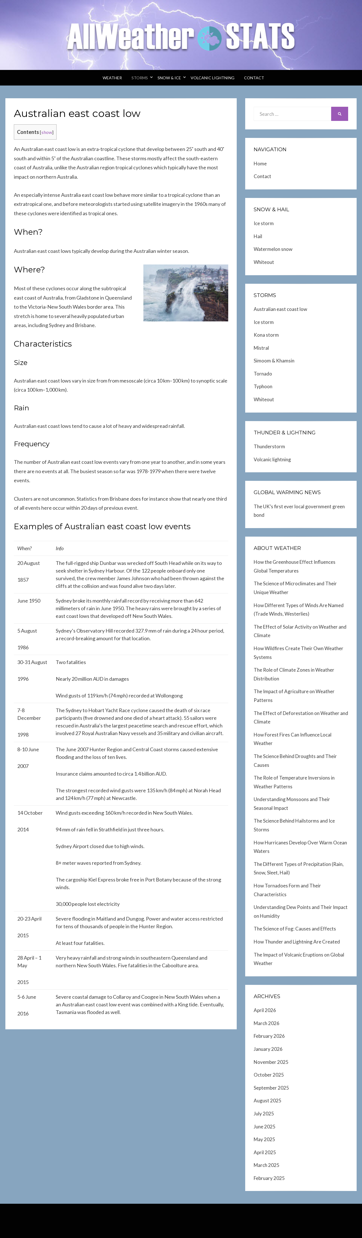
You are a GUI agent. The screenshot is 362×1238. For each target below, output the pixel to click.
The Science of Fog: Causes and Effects (295, 929)
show (46, 132)
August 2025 (267, 1100)
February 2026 (269, 1036)
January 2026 (268, 1049)
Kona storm (266, 335)
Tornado (263, 374)
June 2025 (264, 1127)
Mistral (261, 348)
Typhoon (263, 386)
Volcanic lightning (212, 77)
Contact (254, 77)
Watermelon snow (273, 249)
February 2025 (269, 1178)
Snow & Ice (169, 77)
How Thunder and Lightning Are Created (297, 942)
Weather (112, 77)
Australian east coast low (280, 309)
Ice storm (264, 223)
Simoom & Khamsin (274, 361)
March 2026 (266, 1023)
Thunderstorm (269, 446)
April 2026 (265, 1010)
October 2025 (269, 1075)
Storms (140, 77)
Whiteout (264, 262)
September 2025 (271, 1088)
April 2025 (265, 1152)
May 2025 (264, 1139)
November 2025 (271, 1062)
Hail (258, 236)
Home (260, 164)
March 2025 (266, 1165)
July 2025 (264, 1114)
